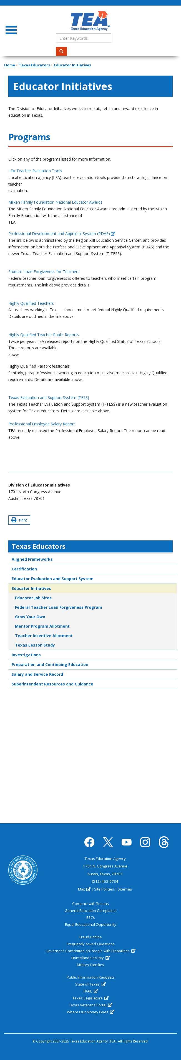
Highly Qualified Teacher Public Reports (43, 334)
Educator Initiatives (72, 65)
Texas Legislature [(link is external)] (90, 998)
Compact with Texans (90, 903)
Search (63, 51)
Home (9, 65)
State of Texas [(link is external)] (90, 984)
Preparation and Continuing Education (50, 664)
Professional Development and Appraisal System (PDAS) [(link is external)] (61, 233)
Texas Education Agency (105, 858)
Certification (24, 569)
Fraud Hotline (90, 936)
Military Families (90, 964)
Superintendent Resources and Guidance (52, 684)
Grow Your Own (30, 616)
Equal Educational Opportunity (90, 924)
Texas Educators (34, 65)
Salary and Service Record (37, 674)
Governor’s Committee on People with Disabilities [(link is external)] (90, 950)
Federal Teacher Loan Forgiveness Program (58, 607)
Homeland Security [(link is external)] (90, 957)
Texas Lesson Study (35, 645)
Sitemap (125, 889)
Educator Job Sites (33, 597)
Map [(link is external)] (84, 889)
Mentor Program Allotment (42, 626)
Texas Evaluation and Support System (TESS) (48, 397)
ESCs (90, 917)
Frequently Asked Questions (91, 943)
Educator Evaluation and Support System (53, 578)
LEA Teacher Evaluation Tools (35, 170)
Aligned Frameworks (32, 559)
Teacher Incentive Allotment (44, 635)
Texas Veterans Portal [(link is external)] (90, 1004)
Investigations (26, 654)
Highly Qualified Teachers (31, 303)
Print (19, 520)
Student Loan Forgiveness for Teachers (43, 271)
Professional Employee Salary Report (41, 424)
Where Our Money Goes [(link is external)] (90, 1011)
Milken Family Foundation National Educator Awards (55, 202)
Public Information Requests (91, 977)
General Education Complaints (91, 910)
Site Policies (104, 889)
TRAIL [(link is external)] (90, 991)
